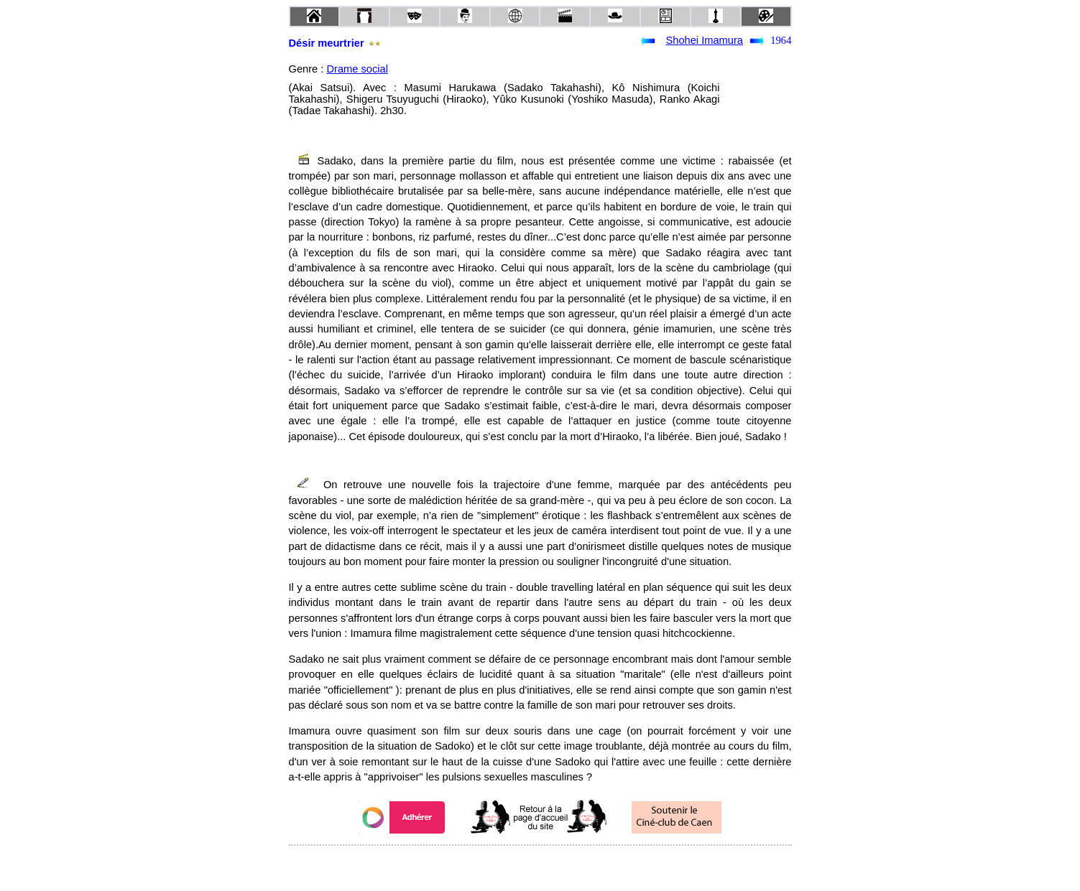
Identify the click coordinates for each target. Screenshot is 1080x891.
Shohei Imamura (704, 40)
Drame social (357, 69)
